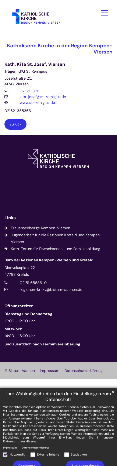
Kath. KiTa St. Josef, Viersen (34, 64)
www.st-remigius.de (37, 102)
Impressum (10, 460)
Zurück (15, 124)
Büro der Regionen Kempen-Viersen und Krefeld (48, 260)
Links (10, 218)
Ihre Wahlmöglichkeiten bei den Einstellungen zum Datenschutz (58, 409)
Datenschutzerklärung (20, 454)
